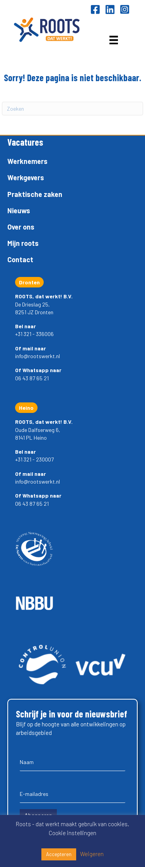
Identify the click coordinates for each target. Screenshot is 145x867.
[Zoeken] (72, 108)
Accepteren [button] (59, 854)
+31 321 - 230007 (34, 459)
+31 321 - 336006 (34, 334)
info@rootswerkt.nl (37, 356)
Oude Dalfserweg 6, (37, 430)
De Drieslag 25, (32, 304)
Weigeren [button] (92, 853)
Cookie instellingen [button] (72, 832)
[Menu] (113, 40)
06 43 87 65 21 (32, 378)
